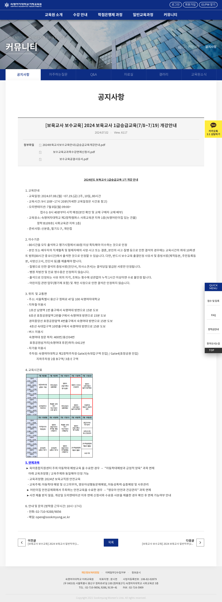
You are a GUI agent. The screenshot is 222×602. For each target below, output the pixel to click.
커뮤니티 (170, 15)
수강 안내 (80, 15)
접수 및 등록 (213, 301)
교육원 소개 (54, 15)
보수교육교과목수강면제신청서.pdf (74, 152)
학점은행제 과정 (110, 15)
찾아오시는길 (213, 343)
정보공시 (136, 572)
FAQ (213, 315)
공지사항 (23, 75)
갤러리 (163, 75)
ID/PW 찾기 (208, 4)
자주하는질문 (58, 75)
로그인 (176, 4)
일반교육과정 (143, 15)
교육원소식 (199, 75)
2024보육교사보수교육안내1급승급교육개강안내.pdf (74, 145)
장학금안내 (213, 329)
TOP (211, 350)
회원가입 (190, 4)
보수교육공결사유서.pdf (74, 159)
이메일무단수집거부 (115, 572)
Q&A (93, 75)
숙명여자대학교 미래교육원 (22, 5)
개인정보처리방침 (90, 572)
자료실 (128, 75)
